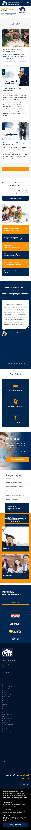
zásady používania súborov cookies (17, 797)
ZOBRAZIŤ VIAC (15, 169)
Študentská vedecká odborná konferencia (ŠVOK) (12, 50)
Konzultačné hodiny (7, 694)
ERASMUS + (5, 704)
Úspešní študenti (6, 713)
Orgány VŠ (4, 690)
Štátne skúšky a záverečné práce (10, 747)
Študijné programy (7, 743)
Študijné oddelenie (7, 696)
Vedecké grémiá (6, 721)
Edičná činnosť (6, 717)
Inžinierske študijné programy (14, 491)
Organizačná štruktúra (7, 686)
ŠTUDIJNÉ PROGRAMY (15, 198)
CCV (3, 702)
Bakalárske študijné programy (14, 482)
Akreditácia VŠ (6, 688)
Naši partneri (5, 731)
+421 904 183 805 (7, 670)
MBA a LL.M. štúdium (12, 499)
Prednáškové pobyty (7, 719)
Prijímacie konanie (6, 745)
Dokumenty (5, 727)
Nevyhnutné (8, 802)
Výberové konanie (6, 708)
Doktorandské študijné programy (15, 495)
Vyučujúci (4, 692)
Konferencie (5, 723)
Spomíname (5, 700)
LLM (7, 763)
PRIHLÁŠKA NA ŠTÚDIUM (17, 459)
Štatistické (8, 815)
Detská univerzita (6, 706)
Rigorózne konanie (6, 765)
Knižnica (4, 698)
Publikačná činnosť (7, 715)
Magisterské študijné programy (14, 486)
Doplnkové (8, 809)
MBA (3, 763)
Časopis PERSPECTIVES (7, 725)
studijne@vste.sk (8, 672)
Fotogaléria (5, 729)
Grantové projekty (6, 733)
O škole (4, 684)
